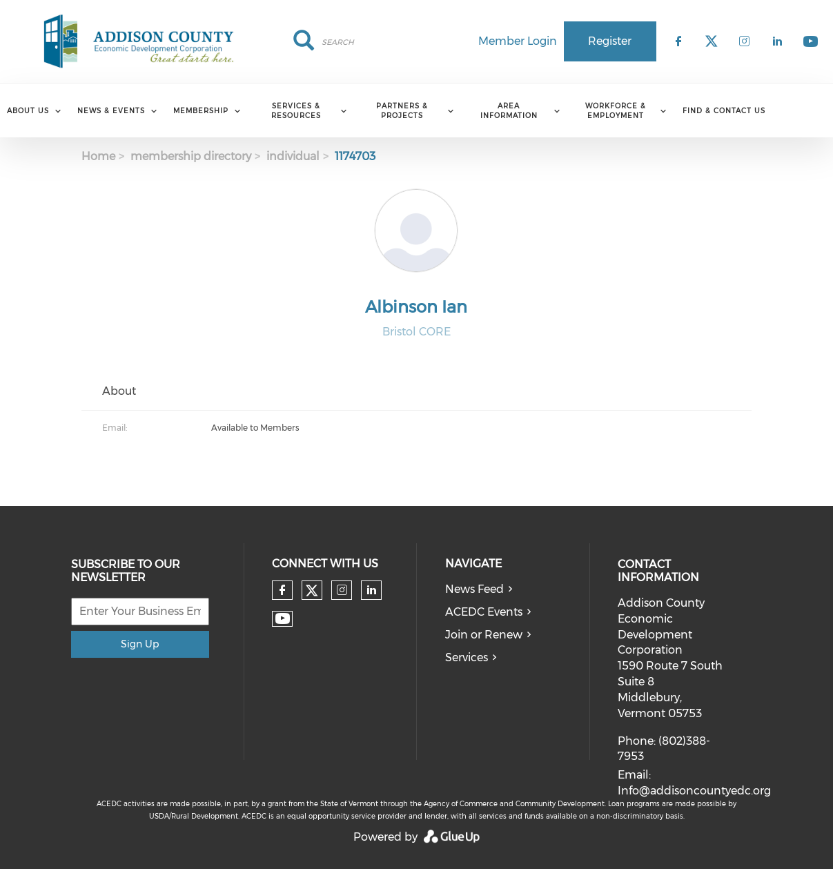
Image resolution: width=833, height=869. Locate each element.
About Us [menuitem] (28, 110)
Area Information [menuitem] (509, 110)
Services (466, 657)
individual (293, 156)
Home (98, 156)
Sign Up (140, 644)
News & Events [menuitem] (111, 110)
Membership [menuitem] (200, 110)
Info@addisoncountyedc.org (694, 790)
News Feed (474, 589)
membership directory (190, 156)
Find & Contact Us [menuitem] (724, 110)
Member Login (517, 41)
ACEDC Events (483, 611)
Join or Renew (483, 634)
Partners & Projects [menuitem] (402, 110)
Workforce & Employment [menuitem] (615, 110)
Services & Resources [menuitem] (296, 110)
